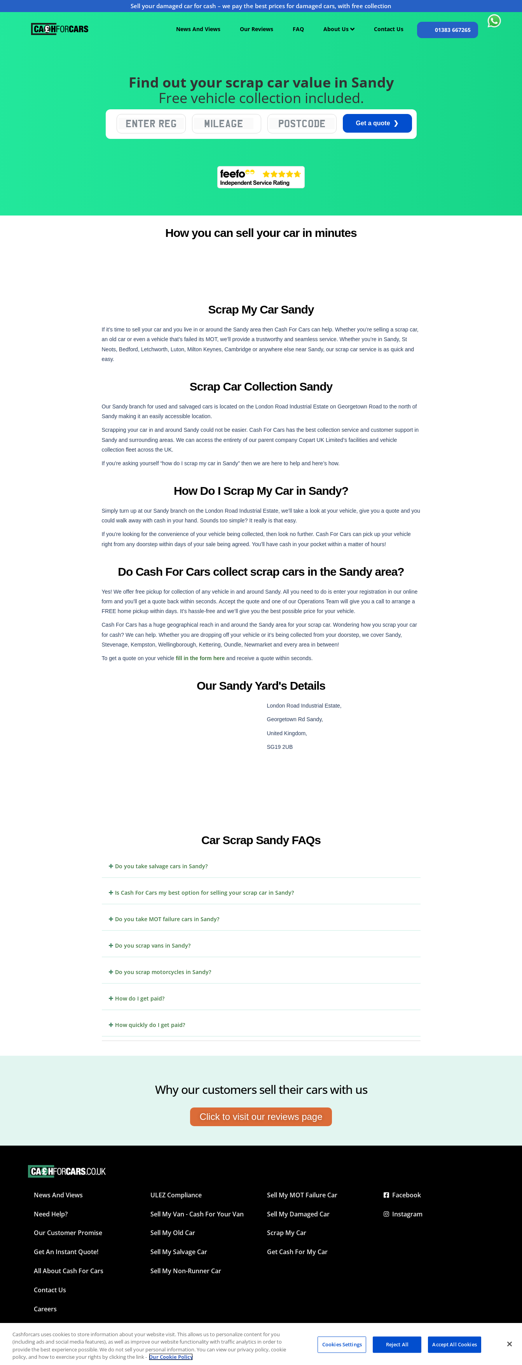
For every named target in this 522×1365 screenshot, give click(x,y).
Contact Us (388, 29)
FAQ (298, 29)
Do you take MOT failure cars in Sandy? (167, 919)
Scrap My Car (286, 1232)
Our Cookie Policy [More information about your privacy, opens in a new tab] (171, 1356)
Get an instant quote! (66, 1252)
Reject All (397, 1344)
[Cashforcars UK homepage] (59, 29)
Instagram (403, 1214)
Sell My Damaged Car (298, 1214)
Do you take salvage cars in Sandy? (161, 866)
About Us (338, 29)
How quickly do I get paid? (150, 1025)
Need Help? (51, 1214)
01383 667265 (453, 29)
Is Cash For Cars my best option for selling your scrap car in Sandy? (204, 892)
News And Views (198, 29)
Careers (45, 1309)
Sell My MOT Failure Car (302, 1195)
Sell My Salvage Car (178, 1252)
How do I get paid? (139, 998)
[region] (261, 1344)
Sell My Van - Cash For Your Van (197, 1214)
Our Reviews (256, 29)
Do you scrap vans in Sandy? (152, 945)
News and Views (58, 1195)
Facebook (402, 1195)
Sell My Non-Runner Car (185, 1271)
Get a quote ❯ (377, 123)
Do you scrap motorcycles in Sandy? (163, 972)
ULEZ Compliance (176, 1195)
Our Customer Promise (68, 1232)
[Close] (509, 1344)
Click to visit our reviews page (260, 1116)
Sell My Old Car (172, 1232)
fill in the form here (200, 658)
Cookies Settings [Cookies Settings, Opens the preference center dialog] (342, 1344)
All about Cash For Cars (68, 1271)
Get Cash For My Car (297, 1252)
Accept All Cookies (454, 1344)
